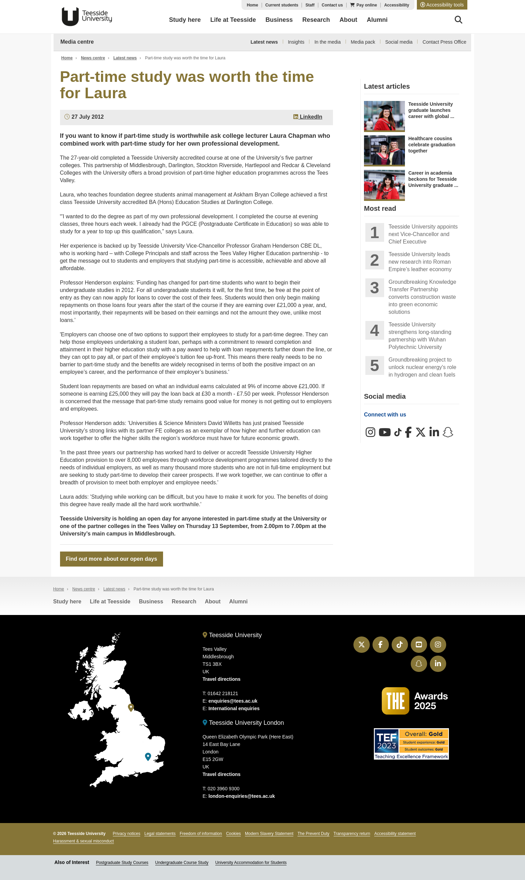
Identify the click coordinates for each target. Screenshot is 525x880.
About (212, 601)
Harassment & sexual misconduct (83, 841)
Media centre (77, 42)
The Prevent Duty (313, 834)
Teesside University (87, 17)
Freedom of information (201, 834)
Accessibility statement (394, 834)
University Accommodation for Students (251, 863)
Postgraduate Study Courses (122, 863)
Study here (67, 601)
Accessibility (396, 5)
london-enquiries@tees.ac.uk (241, 796)
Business (151, 601)
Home (252, 5)
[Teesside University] (131, 708)
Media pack (363, 42)
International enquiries (234, 708)
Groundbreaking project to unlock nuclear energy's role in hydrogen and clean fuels (422, 367)
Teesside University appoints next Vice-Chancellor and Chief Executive (423, 234)
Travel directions (221, 679)
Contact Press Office (444, 42)
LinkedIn (307, 117)
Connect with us (385, 414)
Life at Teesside (110, 601)
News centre (93, 58)
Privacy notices (127, 834)
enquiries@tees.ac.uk (233, 701)
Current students (281, 5)
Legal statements (159, 834)
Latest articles (387, 86)
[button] (442, 5)
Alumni (238, 601)
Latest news (264, 42)
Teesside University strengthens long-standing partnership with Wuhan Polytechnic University (420, 336)
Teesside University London (243, 722)
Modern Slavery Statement (269, 834)
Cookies (233, 834)
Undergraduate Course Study (181, 863)
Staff (310, 5)
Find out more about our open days (111, 559)
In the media (328, 42)
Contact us (332, 5)
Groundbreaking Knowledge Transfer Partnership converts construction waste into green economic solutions (422, 297)
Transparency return (352, 834)
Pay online (366, 5)
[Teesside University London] (148, 757)
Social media (398, 42)
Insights (296, 42)
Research (184, 601)
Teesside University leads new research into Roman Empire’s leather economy (420, 261)
